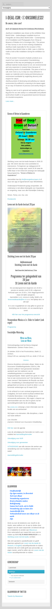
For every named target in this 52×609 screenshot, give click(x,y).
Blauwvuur (33, 530)
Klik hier (10, 428)
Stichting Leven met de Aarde (18, 537)
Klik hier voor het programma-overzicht (26, 314)
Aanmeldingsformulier (24, 434)
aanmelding (14, 407)
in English (17, 545)
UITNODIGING (13, 446)
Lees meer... (10, 101)
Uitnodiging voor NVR (15, 438)
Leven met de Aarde (31, 543)
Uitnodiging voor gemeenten (18, 442)
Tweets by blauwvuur (15, 596)
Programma (12, 327)
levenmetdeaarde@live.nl (17, 299)
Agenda (26, 360)
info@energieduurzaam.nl (30, 179)
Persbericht (12, 199)
